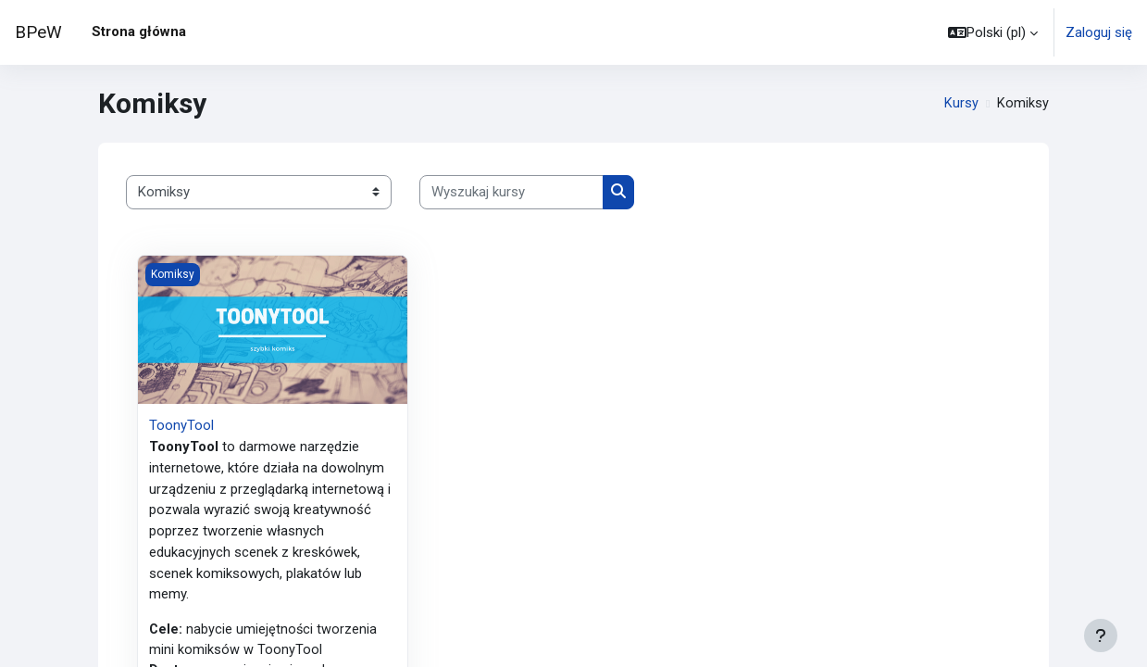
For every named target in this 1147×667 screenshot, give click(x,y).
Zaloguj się (1099, 32)
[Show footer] (1100, 635)
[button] (993, 32)
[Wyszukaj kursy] (511, 192)
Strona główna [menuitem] (139, 31)
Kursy (961, 103)
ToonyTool (181, 425)
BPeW (38, 32)
